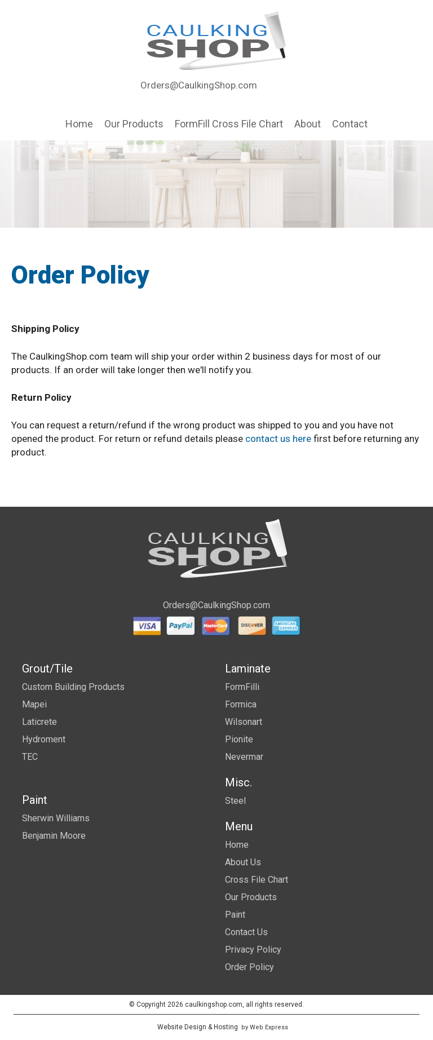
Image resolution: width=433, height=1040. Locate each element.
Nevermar (244, 756)
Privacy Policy (253, 949)
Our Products (251, 897)
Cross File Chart (256, 879)
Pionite (239, 739)
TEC (30, 756)
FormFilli (242, 686)
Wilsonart (243, 721)
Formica (241, 704)
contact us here (278, 438)
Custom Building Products (73, 686)
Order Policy (249, 967)
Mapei (34, 704)
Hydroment (43, 739)
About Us (243, 862)
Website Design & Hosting (197, 1027)
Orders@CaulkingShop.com (198, 85)
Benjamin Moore (54, 835)
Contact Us (246, 932)
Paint (235, 914)
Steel (235, 800)
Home (237, 844)
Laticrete (39, 721)
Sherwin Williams (56, 818)
